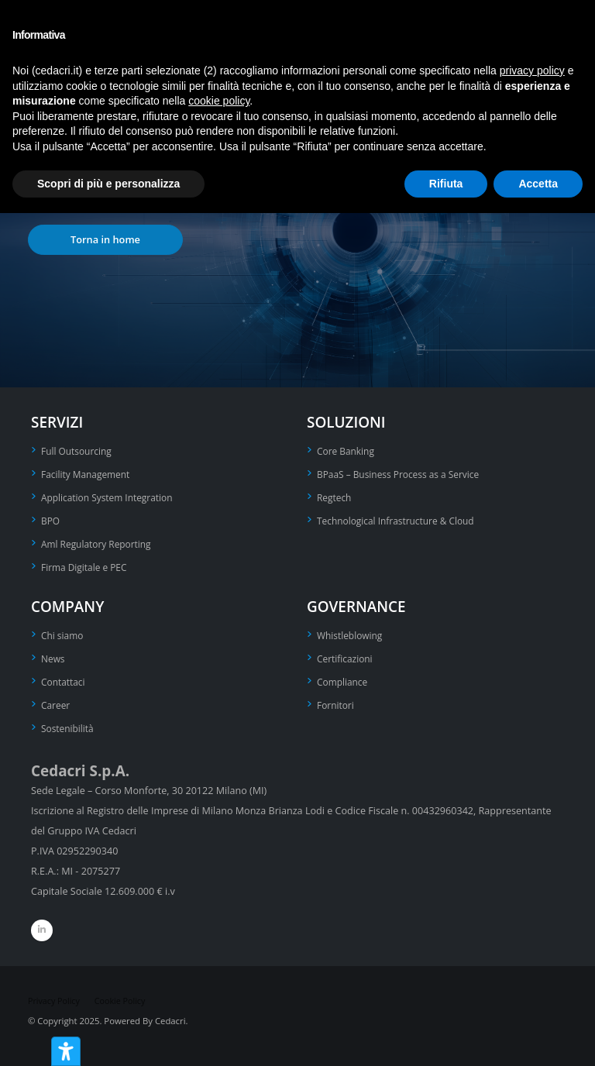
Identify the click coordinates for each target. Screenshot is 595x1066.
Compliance (343, 675)
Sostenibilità (69, 720)
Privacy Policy (55, 992)
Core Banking (347, 450)
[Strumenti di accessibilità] (66, 1051)
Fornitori (336, 697)
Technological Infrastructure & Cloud (400, 517)
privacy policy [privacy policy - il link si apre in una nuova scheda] (532, 70)
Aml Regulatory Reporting (99, 540)
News (53, 652)
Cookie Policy (124, 992)
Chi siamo (63, 630)
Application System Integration (110, 495)
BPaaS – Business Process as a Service (402, 473)
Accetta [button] (538, 183)
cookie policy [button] (218, 101)
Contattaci (64, 675)
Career (56, 697)
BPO (51, 517)
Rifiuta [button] (446, 183)
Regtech (335, 495)
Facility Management (88, 473)
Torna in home (105, 239)
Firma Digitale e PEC (86, 562)
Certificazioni (346, 652)
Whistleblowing (351, 630)
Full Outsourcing (78, 450)
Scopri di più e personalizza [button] (108, 183)
